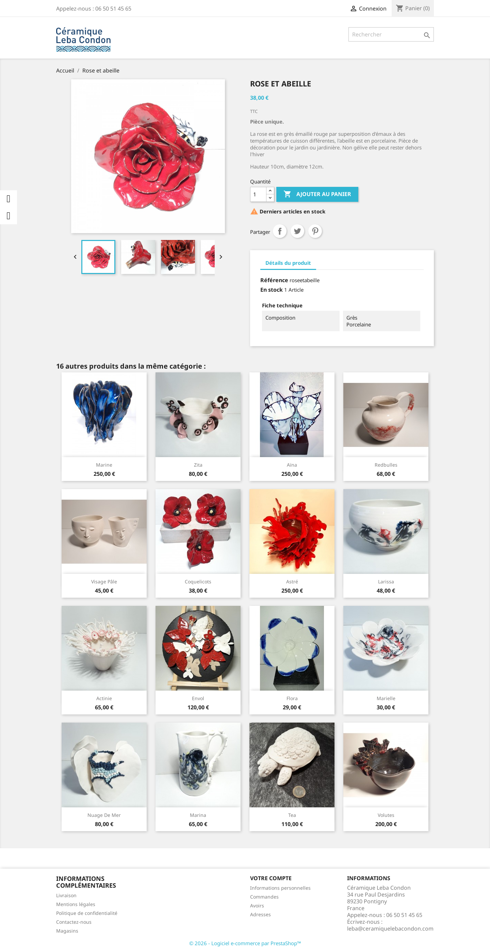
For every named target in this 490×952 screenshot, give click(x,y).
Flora (292, 698)
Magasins (67, 930)
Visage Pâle (104, 581)
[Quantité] (258, 194)
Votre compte (271, 878)
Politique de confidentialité (86, 913)
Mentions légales (75, 904)
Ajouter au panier (317, 194)
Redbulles (386, 465)
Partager (280, 231)
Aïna (292, 465)
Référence (274, 280)
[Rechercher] (391, 34)
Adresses (260, 914)
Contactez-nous (74, 922)
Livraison (66, 895)
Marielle (386, 698)
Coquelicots (198, 581)
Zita (198, 465)
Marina (198, 815)
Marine (104, 465)
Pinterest (315, 231)
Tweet (297, 231)
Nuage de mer (104, 815)
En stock (271, 289)
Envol (198, 698)
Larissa (386, 581)
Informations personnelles (280, 888)
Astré (292, 581)
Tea (292, 815)
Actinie (104, 698)
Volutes (386, 815)
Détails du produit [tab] (288, 262)
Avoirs (257, 905)
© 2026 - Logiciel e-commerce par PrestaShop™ (245, 943)
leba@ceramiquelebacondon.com (390, 928)
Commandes (264, 896)
